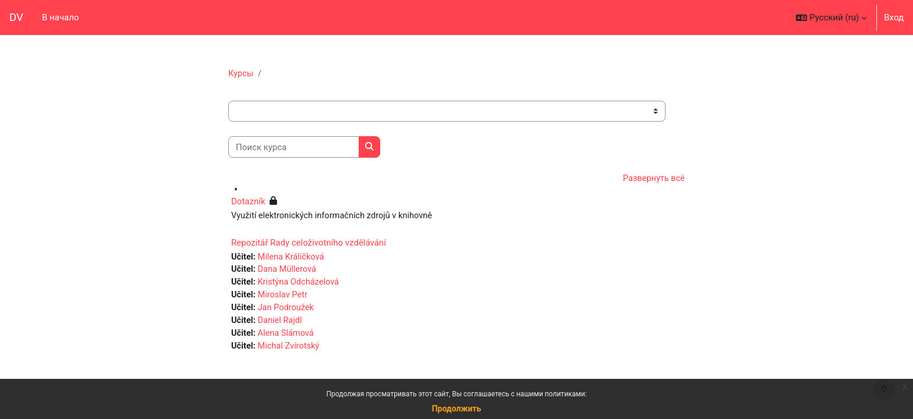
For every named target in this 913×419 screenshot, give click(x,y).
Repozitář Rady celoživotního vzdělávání (308, 244)
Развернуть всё (653, 179)
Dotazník (248, 202)
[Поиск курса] (293, 147)
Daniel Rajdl (281, 323)
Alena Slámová (287, 337)
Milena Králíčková (293, 258)
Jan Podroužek (287, 311)
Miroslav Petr (284, 297)
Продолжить (457, 408)
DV (16, 17)
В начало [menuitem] (60, 17)
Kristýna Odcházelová (300, 284)
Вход (894, 17)
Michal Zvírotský (290, 350)
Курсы (241, 74)
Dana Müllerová (289, 271)
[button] (831, 17)
